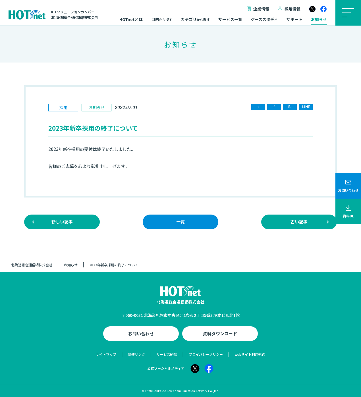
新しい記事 (62, 222)
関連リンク (136, 354)
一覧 (180, 222)
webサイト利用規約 (250, 354)
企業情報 (257, 9)
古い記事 (299, 222)
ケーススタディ (264, 19)
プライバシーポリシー (206, 354)
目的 (161, 19)
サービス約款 (167, 354)
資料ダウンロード (220, 333)
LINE (306, 107)
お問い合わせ (141, 333)
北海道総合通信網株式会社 (31, 264)
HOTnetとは (131, 19)
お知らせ (319, 19)
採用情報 (289, 9)
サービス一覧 (230, 19)
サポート (294, 19)
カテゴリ (195, 19)
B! (290, 107)
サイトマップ (106, 354)
